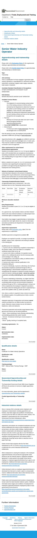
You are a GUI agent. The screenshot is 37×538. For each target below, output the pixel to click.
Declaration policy (17, 229)
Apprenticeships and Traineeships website (13, 393)
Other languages (18, 520)
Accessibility (9, 519)
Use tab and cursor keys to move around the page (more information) (16, 5)
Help (12, 17)
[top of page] (32, 341)
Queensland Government (18, 528)
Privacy (20, 518)
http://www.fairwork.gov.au (28, 445)
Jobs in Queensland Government (23, 519)
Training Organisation (10, 506)
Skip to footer (27, 1)
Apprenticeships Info (9, 509)
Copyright (5, 518)
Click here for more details (9, 361)
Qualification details (9, 33)
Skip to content (5, 1)
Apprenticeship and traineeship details (14, 31)
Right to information (29, 518)
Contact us (5, 17)
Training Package (9, 508)
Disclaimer (12, 518)
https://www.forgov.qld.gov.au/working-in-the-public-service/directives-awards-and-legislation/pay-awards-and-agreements (17, 491)
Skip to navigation (16, 1)
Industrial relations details (11, 38)
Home (2, 43)
